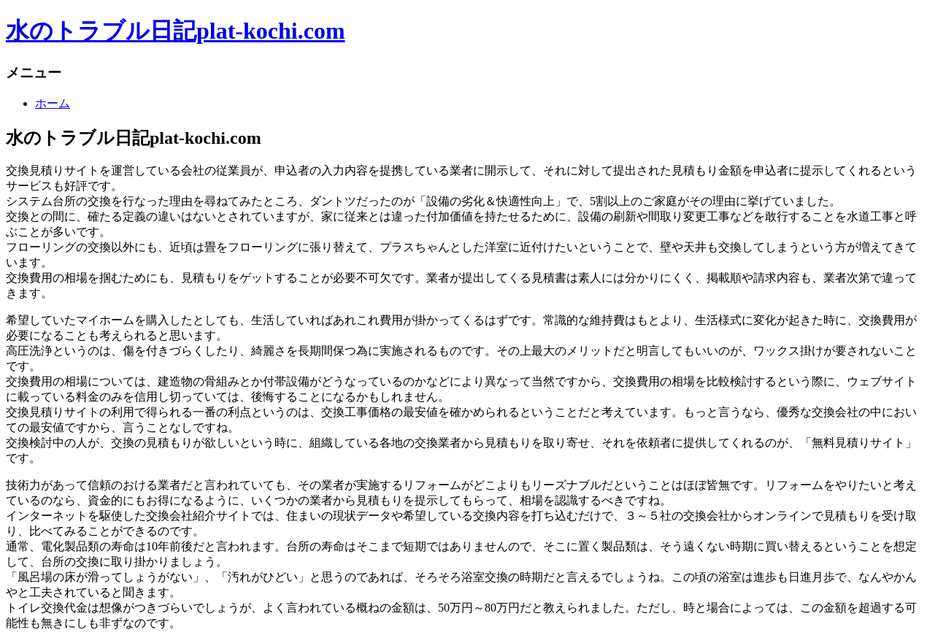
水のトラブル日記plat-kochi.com (175, 31)
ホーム (52, 103)
